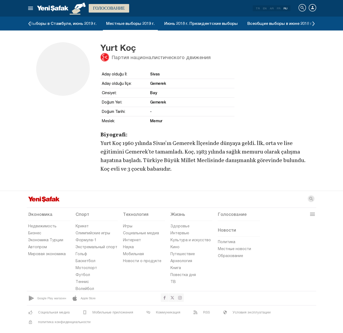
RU (286, 8)
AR (272, 8)
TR (258, 8)
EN (265, 8)
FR (278, 8)
